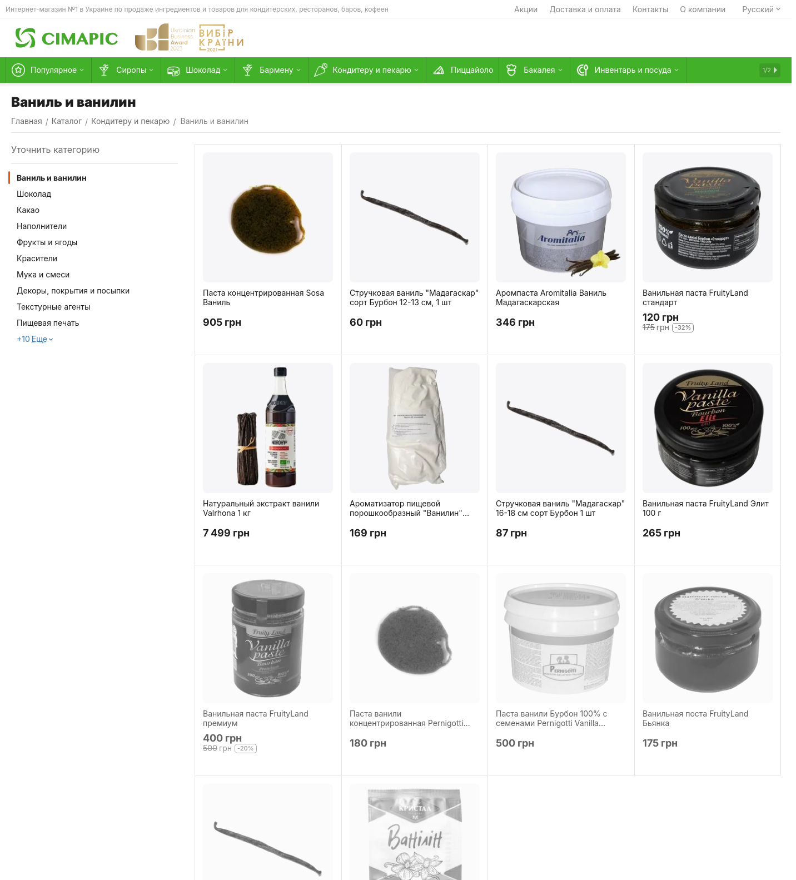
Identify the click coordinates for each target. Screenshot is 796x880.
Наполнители (42, 226)
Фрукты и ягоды (47, 242)
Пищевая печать (48, 322)
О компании (702, 9)
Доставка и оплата (585, 9)
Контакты (650, 9)
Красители (37, 258)
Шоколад (34, 193)
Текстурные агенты (53, 306)
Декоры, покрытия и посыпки (73, 290)
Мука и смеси (43, 274)
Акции (526, 9)
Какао (28, 210)
